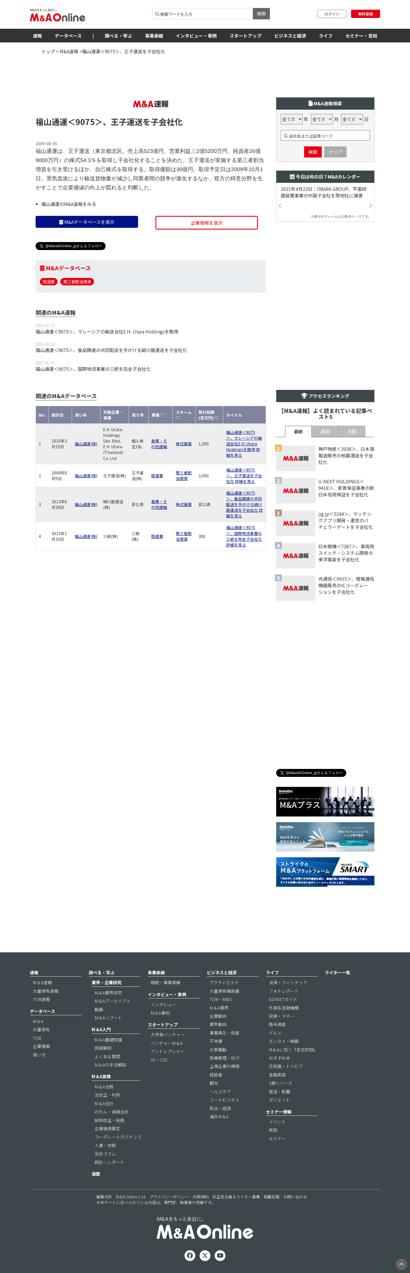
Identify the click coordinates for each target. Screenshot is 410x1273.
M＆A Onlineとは (130, 1197)
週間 (325, 431)
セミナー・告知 (361, 35)
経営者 (216, 1075)
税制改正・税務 (109, 1120)
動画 (99, 1009)
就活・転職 (279, 1091)
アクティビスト (224, 982)
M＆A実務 (101, 1076)
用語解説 (103, 1048)
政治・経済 (220, 1108)
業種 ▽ (157, 415)
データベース (68, 35)
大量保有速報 (45, 991)
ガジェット (279, 1100)
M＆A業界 (219, 1008)
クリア (335, 151)
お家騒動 (218, 1050)
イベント (277, 1122)
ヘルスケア (220, 1091)
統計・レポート (109, 1162)
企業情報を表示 (207, 222)
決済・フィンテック (288, 982)
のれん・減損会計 (112, 1112)
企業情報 (41, 1046)
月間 (351, 431)
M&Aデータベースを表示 (86, 221)
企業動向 (218, 1016)
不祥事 (216, 1041)
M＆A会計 (104, 1103)
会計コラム (105, 1154)
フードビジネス (224, 1100)
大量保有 (41, 1029)
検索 (261, 13)
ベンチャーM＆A (167, 1043)
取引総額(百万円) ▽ (208, 415)
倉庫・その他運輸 (159, 443)
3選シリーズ (280, 1083)
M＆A (38, 1021)
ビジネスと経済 (290, 35)
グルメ (275, 1033)
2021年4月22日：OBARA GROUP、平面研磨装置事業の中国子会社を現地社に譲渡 (323, 192)
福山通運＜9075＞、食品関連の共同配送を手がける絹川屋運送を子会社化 (111, 350)
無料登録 (365, 14)
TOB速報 (41, 999)
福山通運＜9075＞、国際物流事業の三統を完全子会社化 (93, 368)
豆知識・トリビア (286, 1066)
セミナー (277, 1138)
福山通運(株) (86, 444)
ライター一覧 (337, 972)
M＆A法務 (104, 1087)
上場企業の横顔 (224, 1066)
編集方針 (104, 1197)
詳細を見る (245, 481)
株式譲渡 (184, 444)
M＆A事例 (160, 1013)
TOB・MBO (221, 999)
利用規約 (201, 1197)
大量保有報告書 (224, 991)
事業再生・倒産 (224, 1033)
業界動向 (218, 1024)
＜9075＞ (85, 121)
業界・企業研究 (107, 982)
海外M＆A (219, 1116)
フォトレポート (284, 991)
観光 (214, 1083)
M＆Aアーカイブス (112, 1001)
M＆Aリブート (108, 1018)
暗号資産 (277, 1024)
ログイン (332, 14)
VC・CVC (159, 1060)
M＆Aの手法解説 (110, 1065)
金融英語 (277, 1075)
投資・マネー (281, 1016)
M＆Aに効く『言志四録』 (293, 1050)
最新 (298, 431)
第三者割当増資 (77, 282)
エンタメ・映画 (284, 1041)
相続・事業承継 (166, 982)
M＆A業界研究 (108, 993)
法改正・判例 (107, 1095)
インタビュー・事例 (196, 35)
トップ (48, 51)
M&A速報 (69, 51)
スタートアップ (245, 35)
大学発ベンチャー (168, 1034)
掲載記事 (272, 1197)
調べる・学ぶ (118, 35)
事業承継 (154, 35)
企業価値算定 (107, 1128)
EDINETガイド (283, 999)
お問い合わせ (295, 1197)
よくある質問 (107, 1056)
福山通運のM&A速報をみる (68, 203)
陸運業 (49, 282)
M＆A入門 (101, 1029)
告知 (273, 1130)
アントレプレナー (167, 1051)
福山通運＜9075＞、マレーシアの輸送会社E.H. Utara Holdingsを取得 (107, 331)
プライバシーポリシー (169, 1197)
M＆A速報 (42, 982)
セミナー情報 (279, 1112)
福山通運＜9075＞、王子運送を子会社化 (244, 475)
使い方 (39, 1055)
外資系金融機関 (284, 1008)
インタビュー (163, 1004)
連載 (96, 1174)
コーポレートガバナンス (118, 1137)
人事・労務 (105, 1145)
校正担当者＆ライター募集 (236, 1197)
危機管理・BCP (224, 1058)
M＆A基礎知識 (108, 1040)
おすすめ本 (279, 1058)
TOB (37, 1038)
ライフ (326, 35)
